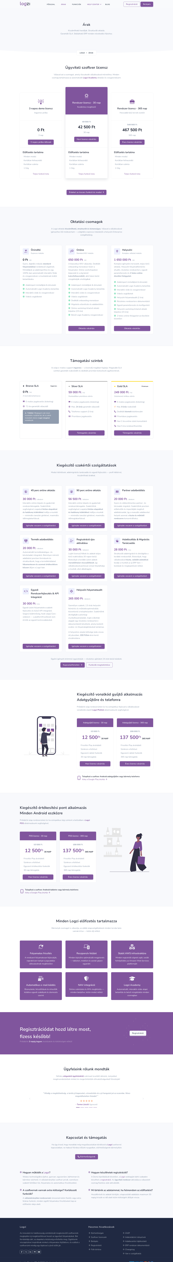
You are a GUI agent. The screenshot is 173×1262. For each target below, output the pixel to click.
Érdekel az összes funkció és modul (86, 192)
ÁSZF (126, 1233)
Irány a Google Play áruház (94, 779)
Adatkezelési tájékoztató (135, 1241)
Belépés (147, 4)
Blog (107, 4)
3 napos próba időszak (41, 142)
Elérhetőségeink (86, 1156)
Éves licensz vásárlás (132, 142)
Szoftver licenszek (97, 1237)
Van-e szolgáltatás (132, 1253)
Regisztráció (132, 4)
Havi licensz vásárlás (86, 139)
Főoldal (51, 4)
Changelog (129, 1249)
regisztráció (106, 1179)
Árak (63, 4)
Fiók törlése (94, 1249)
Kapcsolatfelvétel (72, 665)
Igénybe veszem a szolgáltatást (41, 525)
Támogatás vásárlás (86, 433)
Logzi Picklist (98, 710)
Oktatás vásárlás (86, 328)
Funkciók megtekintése (99, 665)
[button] (30, 1099)
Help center (93, 4)
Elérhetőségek (96, 1233)
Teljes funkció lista (41, 174)
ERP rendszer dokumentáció (136, 1245)
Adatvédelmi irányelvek (134, 1237)
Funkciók (76, 4)
